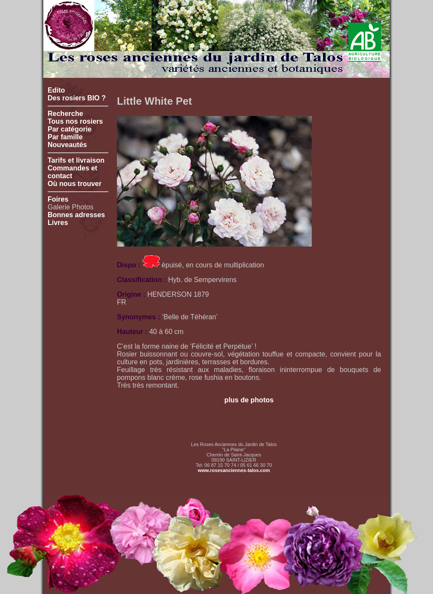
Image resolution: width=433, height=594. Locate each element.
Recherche (65, 113)
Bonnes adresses (76, 214)
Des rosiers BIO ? (77, 98)
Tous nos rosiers (75, 121)
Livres (58, 222)
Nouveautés (67, 144)
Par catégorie (69, 129)
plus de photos (249, 400)
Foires (58, 199)
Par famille (65, 137)
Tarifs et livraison (76, 160)
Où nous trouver (74, 183)
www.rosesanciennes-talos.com (234, 470)
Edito (56, 90)
